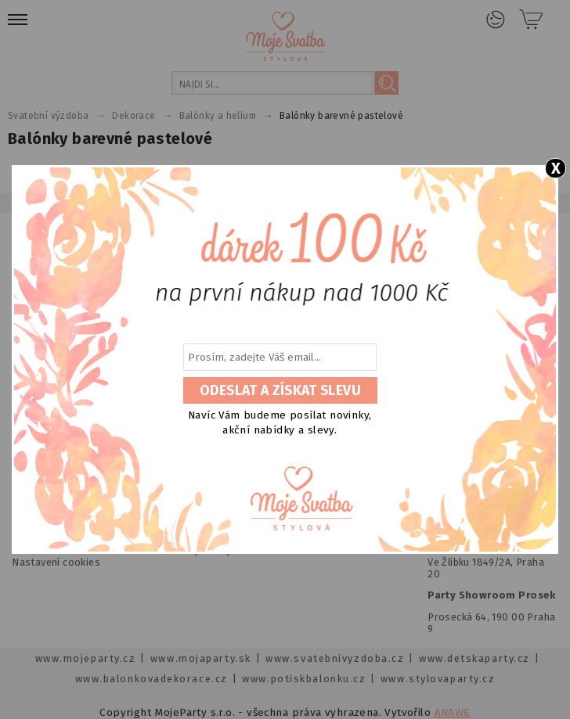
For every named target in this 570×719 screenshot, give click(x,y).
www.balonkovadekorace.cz (151, 679)
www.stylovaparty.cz (438, 679)
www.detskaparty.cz (474, 658)
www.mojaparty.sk (200, 658)
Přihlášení (495, 19)
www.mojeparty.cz (85, 658)
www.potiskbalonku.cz (304, 679)
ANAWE (453, 712)
